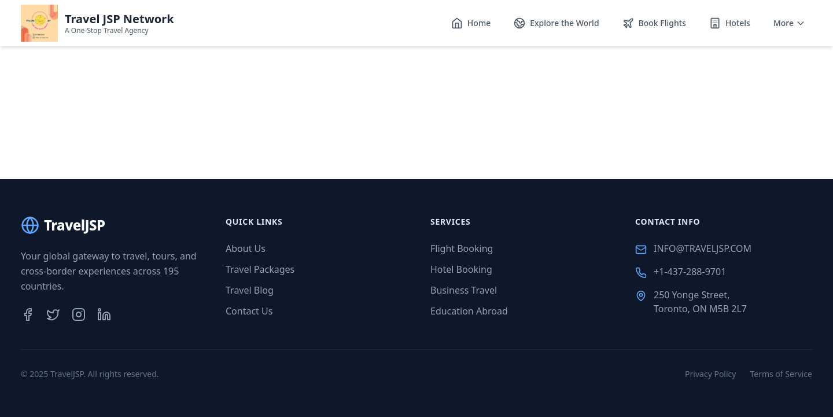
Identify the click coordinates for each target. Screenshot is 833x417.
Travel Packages (260, 269)
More (789, 22)
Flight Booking (461, 248)
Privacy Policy (710, 373)
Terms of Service (781, 373)
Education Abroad (469, 311)
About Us (246, 248)
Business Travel (463, 290)
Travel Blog (250, 290)
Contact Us (249, 311)
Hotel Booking (461, 269)
